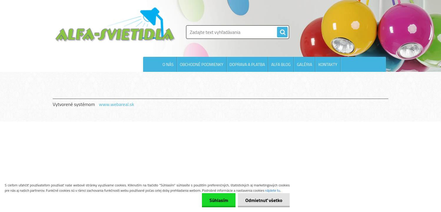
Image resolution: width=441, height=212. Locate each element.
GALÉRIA (304, 64)
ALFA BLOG (281, 64)
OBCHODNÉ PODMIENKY (201, 64)
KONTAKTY (327, 64)
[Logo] (115, 25)
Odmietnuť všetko (263, 200)
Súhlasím (218, 200)
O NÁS (168, 64)
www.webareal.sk (116, 104)
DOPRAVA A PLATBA (247, 64)
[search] (282, 32)
